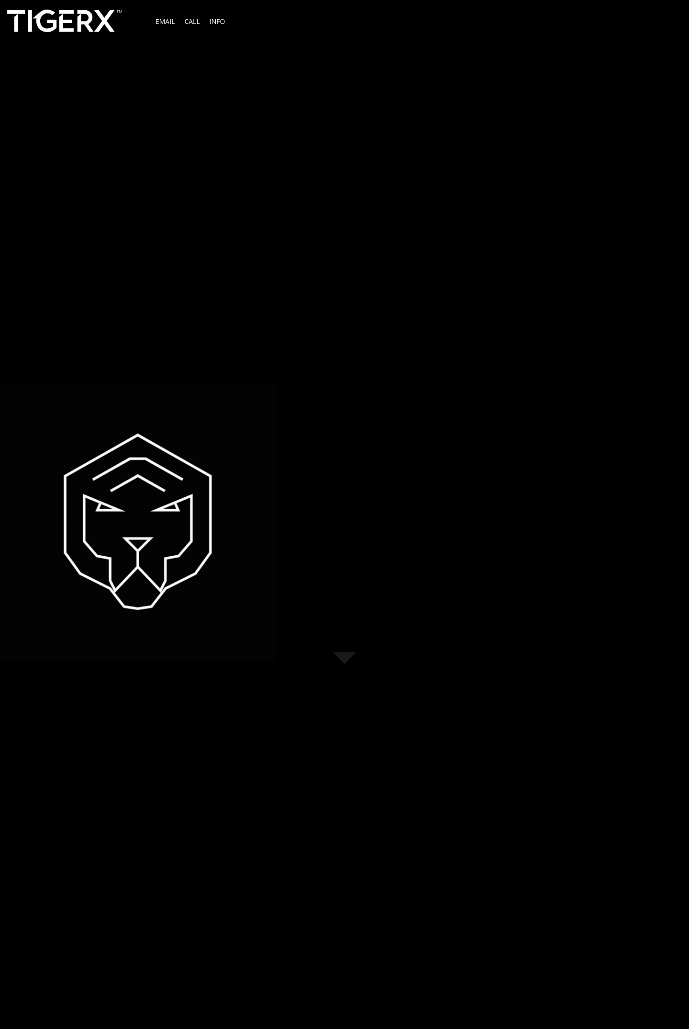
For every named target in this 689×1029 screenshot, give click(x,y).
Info (217, 21)
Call (192, 21)
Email (165, 21)
